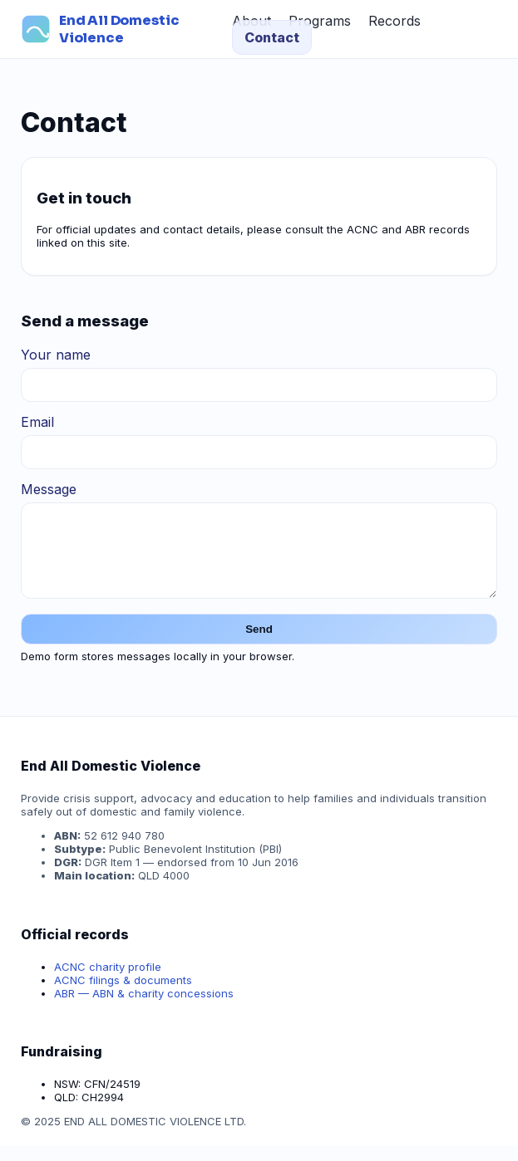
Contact (271, 37)
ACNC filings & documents (123, 995)
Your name (56, 354)
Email (37, 422)
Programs (320, 20)
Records (394, 20)
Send (259, 644)
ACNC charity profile (107, 981)
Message (48, 489)
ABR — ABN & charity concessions (144, 1008)
